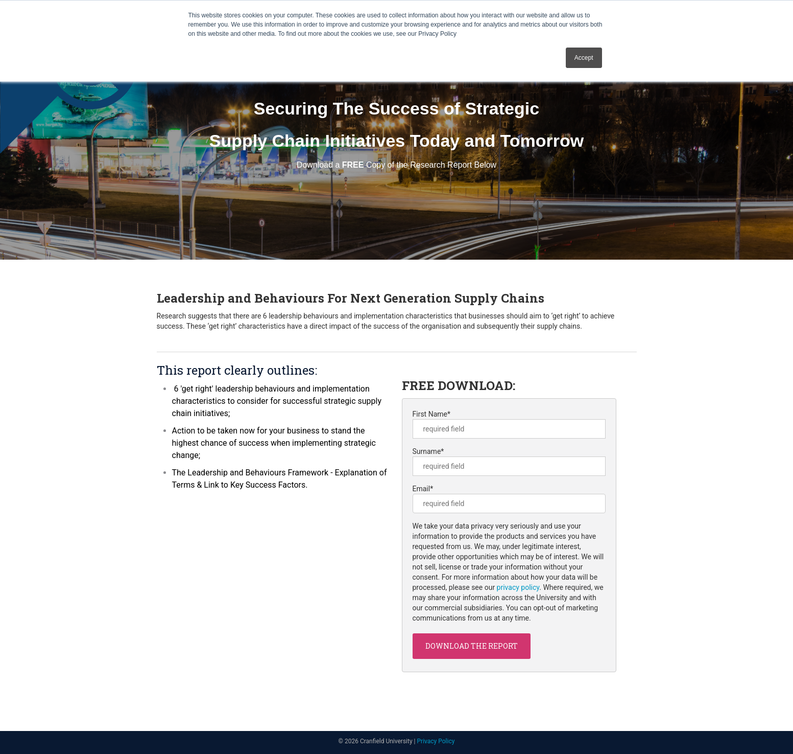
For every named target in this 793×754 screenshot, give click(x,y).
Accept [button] (583, 57)
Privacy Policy (436, 741)
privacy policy (518, 587)
